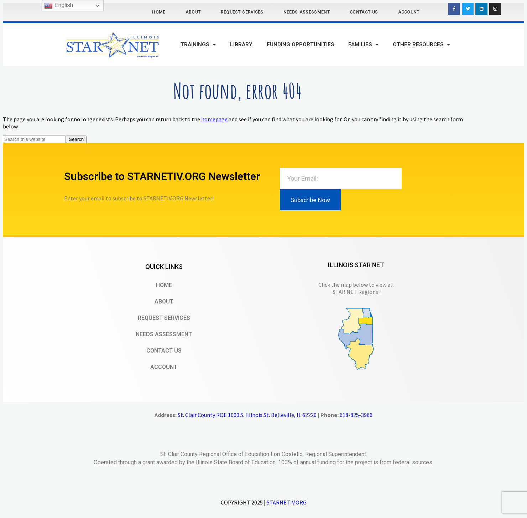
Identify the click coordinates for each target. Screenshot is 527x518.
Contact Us (364, 12)
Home (158, 12)
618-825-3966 (356, 414)
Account (408, 12)
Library (241, 44)
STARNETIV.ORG (287, 502)
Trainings (198, 44)
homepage (214, 119)
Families (363, 44)
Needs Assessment (306, 12)
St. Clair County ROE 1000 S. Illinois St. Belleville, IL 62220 (247, 414)
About (193, 12)
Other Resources (421, 44)
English (58, 5)
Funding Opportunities (300, 44)
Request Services (242, 12)
